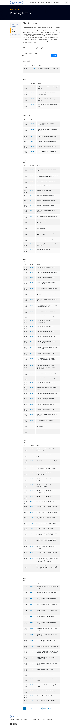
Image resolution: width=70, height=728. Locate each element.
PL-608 (31, 249)
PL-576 (31, 449)
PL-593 (31, 341)
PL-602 (31, 293)
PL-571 (31, 479)
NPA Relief (17, 9)
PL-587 (31, 378)
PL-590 (31, 358)
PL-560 (31, 539)
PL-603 (31, 288)
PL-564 (31, 517)
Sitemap (49, 719)
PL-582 (31, 404)
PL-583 (31, 398)
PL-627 (32, 136)
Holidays (26, 719)
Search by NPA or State (31, 53)
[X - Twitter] (16, 723)
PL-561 (31, 533)
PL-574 (31, 461)
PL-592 (31, 347)
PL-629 (32, 123)
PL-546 (31, 640)
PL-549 (31, 622)
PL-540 (31, 674)
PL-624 (32, 151)
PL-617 (31, 200)
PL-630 (32, 104)
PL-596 (31, 326)
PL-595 (31, 331)
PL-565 (31, 512)
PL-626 (32, 141)
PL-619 (31, 190)
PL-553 (31, 598)
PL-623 (31, 169)
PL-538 (31, 685)
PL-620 (31, 186)
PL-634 (33, 68)
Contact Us (19, 719)
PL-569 (31, 490)
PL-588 (31, 373)
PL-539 (31, 679)
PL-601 (31, 299)
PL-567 (31, 501)
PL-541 (31, 669)
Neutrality (33, 719)
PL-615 (31, 210)
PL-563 (31, 523)
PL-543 (31, 657)
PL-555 (31, 586)
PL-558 (31, 552)
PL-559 (31, 546)
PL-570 (31, 484)
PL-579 (31, 420)
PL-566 (31, 506)
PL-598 (31, 316)
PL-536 (31, 695)
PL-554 (31, 592)
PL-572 (31, 473)
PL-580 (31, 414)
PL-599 (31, 311)
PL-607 (31, 267)
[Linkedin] (13, 723)
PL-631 (32, 99)
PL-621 (31, 181)
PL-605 (31, 277)
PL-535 (31, 700)
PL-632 (32, 93)
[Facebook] (10, 723)
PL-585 (31, 387)
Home (11, 9)
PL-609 (31, 243)
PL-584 (31, 393)
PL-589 (31, 365)
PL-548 (31, 628)
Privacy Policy (41, 719)
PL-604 (31, 282)
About (12, 719)
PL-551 (31, 610)
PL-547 (31, 634)
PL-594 (31, 336)
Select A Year (26, 48)
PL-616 (31, 205)
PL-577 (31, 431)
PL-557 (31, 558)
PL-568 (31, 496)
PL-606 (31, 272)
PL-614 (31, 216)
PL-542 (31, 663)
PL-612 (31, 227)
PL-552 (31, 604)
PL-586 (31, 382)
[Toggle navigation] (66, 2)
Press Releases (16, 34)
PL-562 (31, 528)
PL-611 (31, 233)
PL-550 (31, 616)
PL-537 (31, 691)
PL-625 (32, 146)
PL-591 (31, 353)
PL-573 (31, 467)
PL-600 (31, 305)
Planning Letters (14, 30)
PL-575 (31, 455)
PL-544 (31, 651)
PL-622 (31, 175)
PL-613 (31, 221)
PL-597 (31, 320)
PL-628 (32, 129)
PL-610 (31, 239)
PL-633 (32, 87)
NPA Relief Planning (15, 25)
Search (42, 2)
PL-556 (31, 566)
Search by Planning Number (39, 48)
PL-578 (31, 425)
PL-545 (31, 646)
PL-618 (31, 195)
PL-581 (31, 409)
